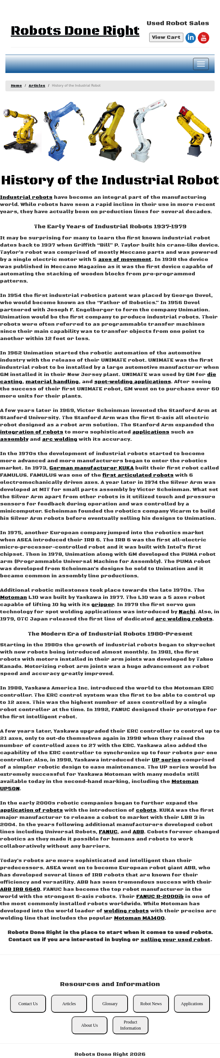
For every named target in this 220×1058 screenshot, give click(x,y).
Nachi (187, 612)
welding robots (126, 911)
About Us (89, 1025)
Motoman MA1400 (139, 918)
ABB (138, 832)
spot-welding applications (132, 382)
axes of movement (124, 259)
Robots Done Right (75, 31)
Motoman (13, 597)
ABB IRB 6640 (20, 889)
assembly (14, 439)
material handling (52, 382)
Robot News (151, 1003)
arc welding (59, 439)
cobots (146, 810)
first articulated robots (138, 475)
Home (16, 86)
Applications (192, 1003)
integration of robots (31, 432)
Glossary (110, 1003)
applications (150, 432)
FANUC (108, 832)
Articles (37, 86)
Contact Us (28, 1003)
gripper (102, 604)
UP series (166, 760)
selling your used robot (175, 939)
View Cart (166, 37)
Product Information (130, 1025)
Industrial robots (26, 197)
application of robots (31, 810)
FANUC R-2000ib (160, 896)
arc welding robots (183, 619)
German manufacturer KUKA (91, 468)
